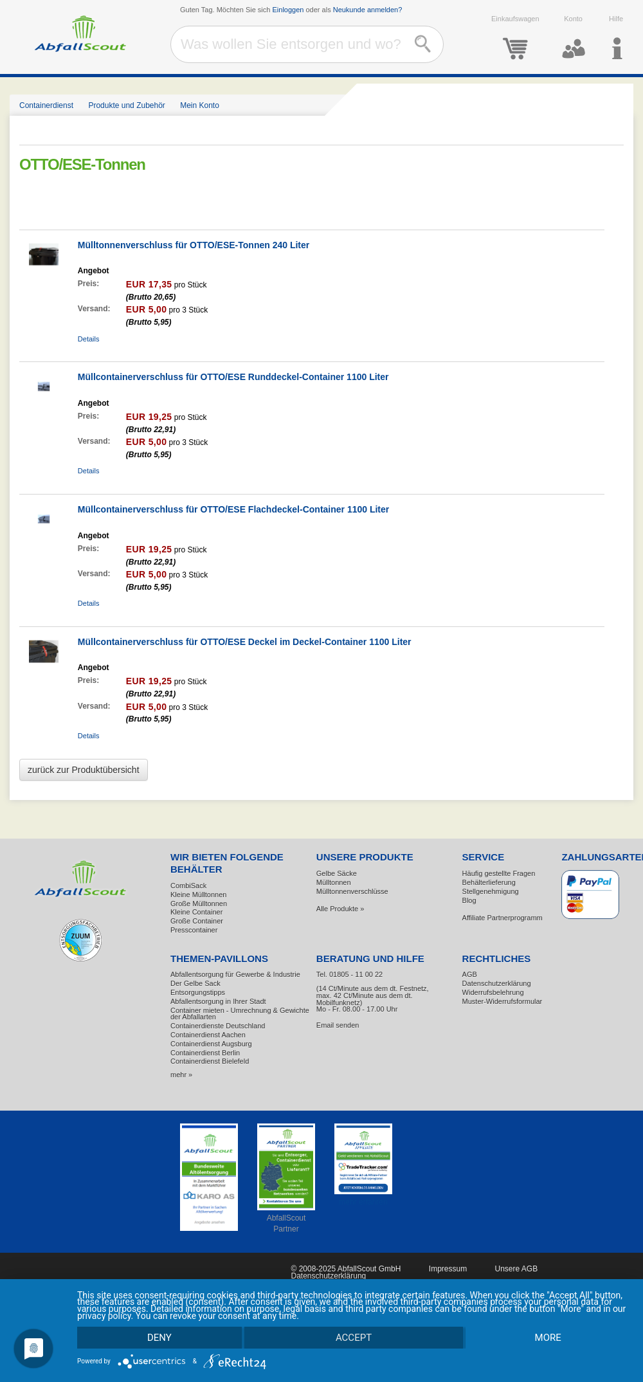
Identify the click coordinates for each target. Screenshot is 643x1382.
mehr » (181, 1074)
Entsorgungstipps (197, 992)
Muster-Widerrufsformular (502, 1001)
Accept (354, 1337)
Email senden (337, 1025)
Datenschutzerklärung (496, 983)
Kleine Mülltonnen (198, 894)
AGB (469, 974)
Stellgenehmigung (490, 891)
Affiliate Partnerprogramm (502, 918)
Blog (469, 900)
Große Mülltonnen (198, 903)
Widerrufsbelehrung (493, 992)
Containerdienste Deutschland (217, 1026)
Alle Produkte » (340, 909)
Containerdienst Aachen (208, 1035)
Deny (159, 1337)
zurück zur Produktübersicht (84, 770)
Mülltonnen (333, 882)
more (547, 1337)
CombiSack (188, 885)
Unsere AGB (516, 1268)
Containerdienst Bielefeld (209, 1061)
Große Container (196, 921)
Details (89, 339)
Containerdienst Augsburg (211, 1044)
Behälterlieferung (489, 882)
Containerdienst (46, 105)
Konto (573, 38)
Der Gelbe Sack (195, 983)
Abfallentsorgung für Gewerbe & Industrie (235, 974)
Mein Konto (199, 105)
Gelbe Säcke (336, 873)
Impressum (448, 1268)
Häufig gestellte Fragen (499, 873)
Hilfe (616, 38)
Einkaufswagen (515, 38)
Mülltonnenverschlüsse (352, 891)
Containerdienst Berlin (205, 1053)
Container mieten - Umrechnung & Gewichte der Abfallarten (239, 1013)
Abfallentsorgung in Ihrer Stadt (218, 1001)
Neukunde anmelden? (368, 10)
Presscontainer (193, 930)
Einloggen (288, 10)
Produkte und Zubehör (126, 105)
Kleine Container (196, 912)
